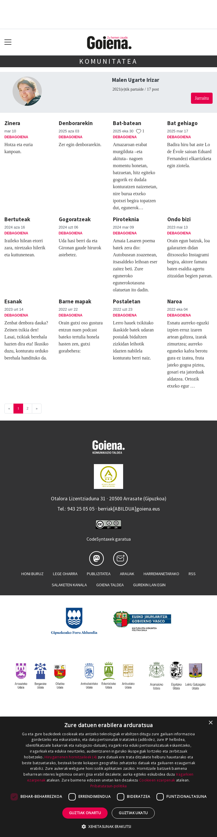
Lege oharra (65, 573)
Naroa (174, 301)
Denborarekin (76, 123)
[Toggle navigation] (8, 42)
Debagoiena (16, 137)
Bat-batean (127, 123)
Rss (192, 573)
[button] (108, 826)
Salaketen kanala (69, 584)
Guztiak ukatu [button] (133, 812)
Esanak (13, 301)
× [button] (210, 723)
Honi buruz (32, 573)
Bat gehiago (182, 123)
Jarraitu (202, 98)
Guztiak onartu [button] (85, 812)
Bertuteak (17, 219)
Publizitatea (99, 573)
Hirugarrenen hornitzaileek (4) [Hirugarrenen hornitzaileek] (70, 757)
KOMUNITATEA (108, 61)
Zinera (12, 123)
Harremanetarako (161, 573)
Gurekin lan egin (149, 584)
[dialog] (108, 777)
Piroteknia (126, 219)
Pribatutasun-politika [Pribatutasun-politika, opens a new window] (108, 786)
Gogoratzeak (75, 219)
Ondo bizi (179, 219)
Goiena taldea (110, 584)
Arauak (127, 573)
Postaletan (126, 301)
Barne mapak (75, 301)
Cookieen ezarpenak (157, 780)
